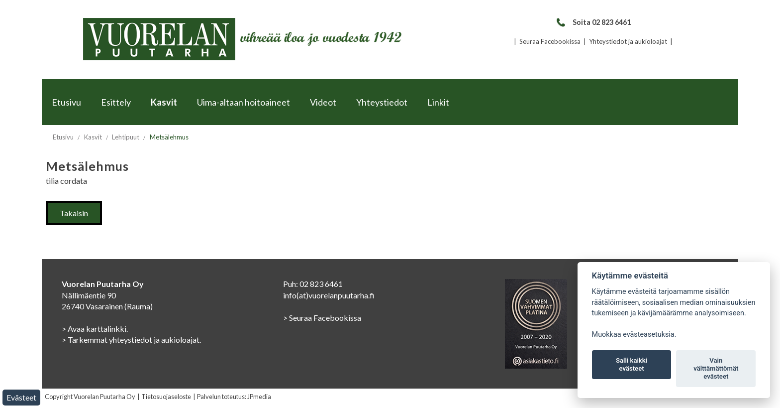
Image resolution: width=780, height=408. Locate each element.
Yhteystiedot (381, 102)
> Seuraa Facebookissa (322, 317)
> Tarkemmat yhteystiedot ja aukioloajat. (131, 339)
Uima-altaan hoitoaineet (243, 102)
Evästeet (21, 397)
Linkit (438, 102)
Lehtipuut (125, 137)
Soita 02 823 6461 (593, 22)
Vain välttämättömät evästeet (715, 368)
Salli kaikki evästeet (631, 364)
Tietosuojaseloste (166, 397)
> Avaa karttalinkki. (95, 328)
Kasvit (164, 102)
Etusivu (66, 102)
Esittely (116, 102)
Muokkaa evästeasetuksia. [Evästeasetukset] (634, 334)
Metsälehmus (169, 137)
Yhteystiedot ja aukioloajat (628, 41)
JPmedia (259, 397)
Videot (323, 102)
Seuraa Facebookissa (550, 41)
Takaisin (74, 213)
